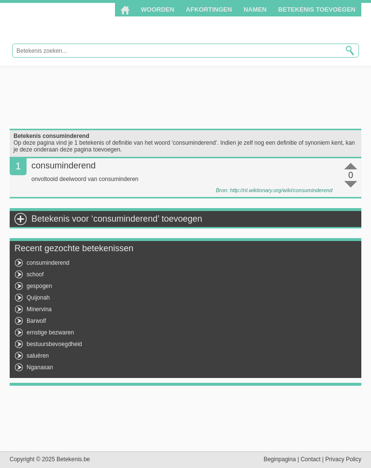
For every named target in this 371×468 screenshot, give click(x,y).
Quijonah (38, 297)
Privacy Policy (343, 459)
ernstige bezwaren (50, 332)
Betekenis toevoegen (317, 9)
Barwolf (36, 320)
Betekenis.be (73, 23)
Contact (310, 459)
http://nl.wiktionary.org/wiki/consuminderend (281, 190)
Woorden (157, 9)
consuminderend (48, 262)
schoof (35, 274)
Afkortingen (209, 9)
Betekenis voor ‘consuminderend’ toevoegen (116, 219)
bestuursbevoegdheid (54, 344)
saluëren (38, 355)
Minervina (39, 309)
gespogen (39, 286)
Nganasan (40, 367)
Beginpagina (280, 459)
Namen (255, 9)
